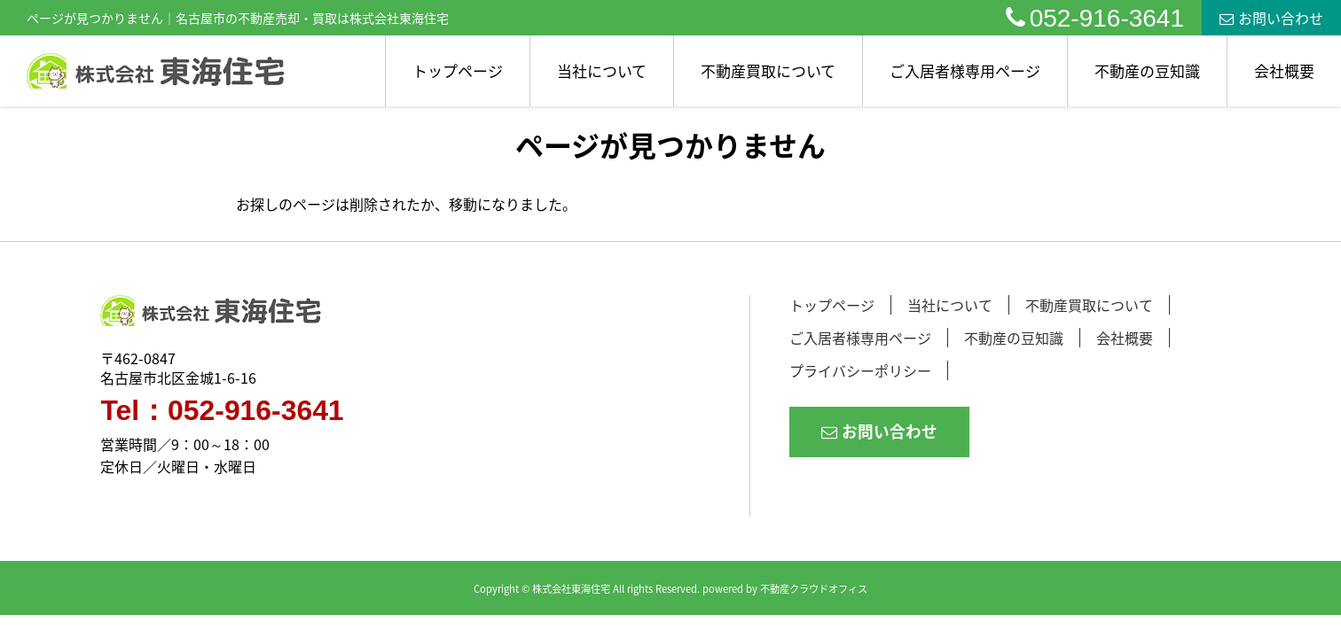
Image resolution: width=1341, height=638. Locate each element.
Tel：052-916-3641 (221, 411)
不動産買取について (768, 70)
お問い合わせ (1271, 17)
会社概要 (1284, 70)
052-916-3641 (1095, 18)
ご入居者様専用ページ (965, 70)
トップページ (457, 70)
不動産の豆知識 (1147, 70)
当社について (602, 70)
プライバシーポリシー (860, 370)
